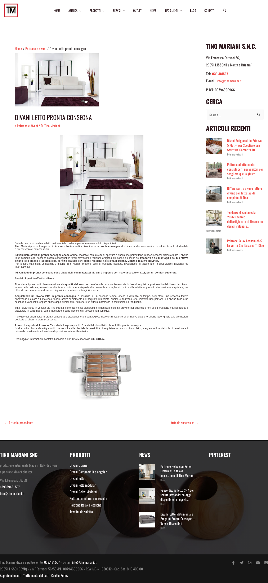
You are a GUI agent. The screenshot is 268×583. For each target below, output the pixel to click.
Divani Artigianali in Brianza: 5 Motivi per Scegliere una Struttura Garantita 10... (245, 145)
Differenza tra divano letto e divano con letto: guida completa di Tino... (245, 193)
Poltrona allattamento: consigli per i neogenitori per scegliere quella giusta (245, 169)
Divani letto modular (83, 485)
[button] (226, 10)
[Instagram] (250, 563)
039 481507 (220, 73)
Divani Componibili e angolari (88, 471)
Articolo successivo (184, 422)
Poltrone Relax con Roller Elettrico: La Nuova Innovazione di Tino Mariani (177, 471)
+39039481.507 (10, 487)
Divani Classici (79, 465)
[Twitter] (242, 563)
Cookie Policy (61, 575)
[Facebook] (233, 563)
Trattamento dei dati (37, 575)
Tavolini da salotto (81, 511)
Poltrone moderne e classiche (88, 498)
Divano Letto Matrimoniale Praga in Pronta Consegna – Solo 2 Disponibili (178, 518)
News (162, 480)
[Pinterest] (266, 563)
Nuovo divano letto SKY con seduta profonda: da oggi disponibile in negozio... (177, 494)
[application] (78, 10)
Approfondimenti (10, 575)
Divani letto (77, 478)
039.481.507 (52, 562)
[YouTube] (258, 563)
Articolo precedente (19, 422)
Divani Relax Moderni (83, 491)
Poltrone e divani (27, 125)
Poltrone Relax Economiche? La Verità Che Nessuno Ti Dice (245, 245)
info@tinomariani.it (229, 80)
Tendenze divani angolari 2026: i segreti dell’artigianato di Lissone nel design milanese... (243, 219)
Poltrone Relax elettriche (85, 505)
